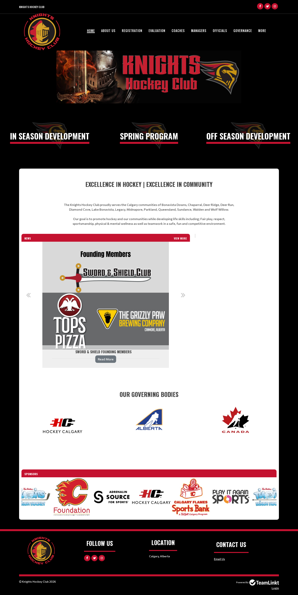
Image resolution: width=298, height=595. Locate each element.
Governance (242, 30)
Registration (132, 30)
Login (275, 588)
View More (180, 238)
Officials (220, 30)
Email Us (219, 559)
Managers (198, 30)
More (262, 30)
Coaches (178, 30)
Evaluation (157, 30)
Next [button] (183, 295)
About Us (108, 30)
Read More (106, 359)
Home (91, 30)
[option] (105, 305)
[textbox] (149, 203)
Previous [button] (28, 295)
